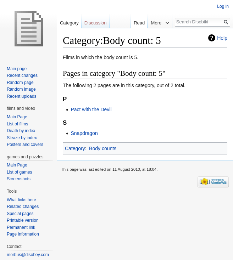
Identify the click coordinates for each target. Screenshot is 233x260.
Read (134, 23)
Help (222, 38)
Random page (20, 82)
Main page (17, 68)
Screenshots (18, 178)
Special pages (20, 213)
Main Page (17, 116)
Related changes (23, 206)
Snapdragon (84, 133)
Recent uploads (21, 96)
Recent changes (22, 75)
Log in (223, 6)
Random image (21, 89)
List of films (17, 123)
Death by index (21, 130)
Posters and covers (25, 144)
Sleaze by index (22, 137)
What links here (21, 199)
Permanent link (21, 227)
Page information (23, 234)
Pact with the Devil (91, 109)
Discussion (95, 23)
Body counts (102, 148)
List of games (19, 172)
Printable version (22, 220)
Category (75, 148)
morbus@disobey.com (28, 254)
